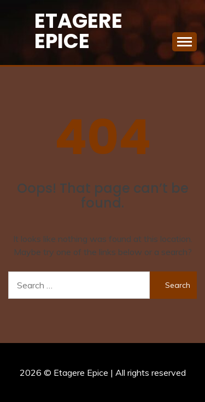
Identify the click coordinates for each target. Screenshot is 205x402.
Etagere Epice (78, 31)
